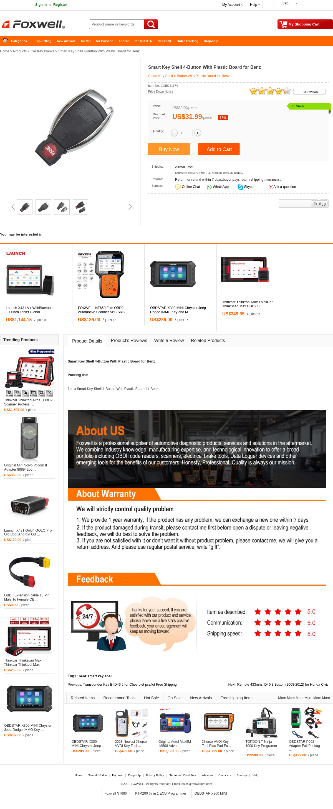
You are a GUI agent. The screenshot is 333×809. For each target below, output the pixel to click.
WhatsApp (220, 187)
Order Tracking (187, 41)
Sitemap (242, 775)
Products (20, 51)
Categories (19, 41)
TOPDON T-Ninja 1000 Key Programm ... (261, 746)
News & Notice (97, 775)
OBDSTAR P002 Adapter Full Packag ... (304, 746)
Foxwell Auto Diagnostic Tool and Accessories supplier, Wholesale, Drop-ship (44, 25)
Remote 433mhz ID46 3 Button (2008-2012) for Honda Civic (283, 684)
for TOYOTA (143, 41)
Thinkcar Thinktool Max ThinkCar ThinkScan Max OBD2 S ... (247, 304)
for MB (86, 41)
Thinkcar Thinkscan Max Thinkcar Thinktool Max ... (24, 663)
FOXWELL (138, 783)
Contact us (224, 775)
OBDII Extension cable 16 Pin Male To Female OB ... (26, 597)
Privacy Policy (155, 775)
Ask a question (284, 187)
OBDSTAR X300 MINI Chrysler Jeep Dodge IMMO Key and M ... (178, 310)
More (282, 698)
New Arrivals (66, 41)
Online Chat (191, 187)
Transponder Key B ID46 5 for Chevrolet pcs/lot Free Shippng (130, 684)
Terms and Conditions (183, 775)
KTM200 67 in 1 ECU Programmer (160, 793)
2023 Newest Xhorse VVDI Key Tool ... (131, 744)
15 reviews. (311, 91)
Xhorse (124, 41)
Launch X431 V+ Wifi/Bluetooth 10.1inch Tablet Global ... (30, 310)
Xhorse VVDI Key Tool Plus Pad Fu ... (217, 744)
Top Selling (43, 41)
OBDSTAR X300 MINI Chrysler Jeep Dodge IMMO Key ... (28, 728)
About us (207, 775)
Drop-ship (211, 41)
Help (253, 5)
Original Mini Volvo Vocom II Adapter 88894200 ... (25, 467)
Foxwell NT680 (116, 793)
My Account (231, 5)
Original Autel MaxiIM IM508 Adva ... (174, 744)
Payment (117, 775)
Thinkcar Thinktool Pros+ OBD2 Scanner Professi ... (28, 402)
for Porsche (104, 41)
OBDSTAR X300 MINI (211, 793)
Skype (248, 187)
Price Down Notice (160, 91)
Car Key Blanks (42, 51)
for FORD (164, 41)
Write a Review (169, 340)
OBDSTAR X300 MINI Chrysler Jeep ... (88, 744)
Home (7, 41)
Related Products (208, 340)
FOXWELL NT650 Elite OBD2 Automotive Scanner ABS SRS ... (103, 310)
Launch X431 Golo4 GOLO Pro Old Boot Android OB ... (28, 533)
